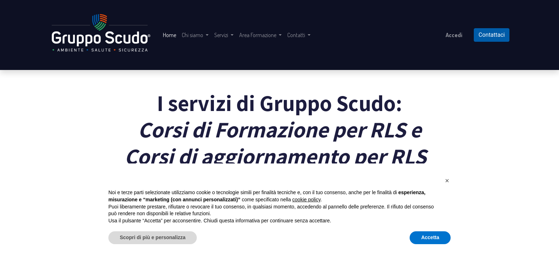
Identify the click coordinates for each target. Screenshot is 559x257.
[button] (447, 180)
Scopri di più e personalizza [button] (152, 237)
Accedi (454, 35)
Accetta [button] (430, 237)
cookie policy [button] (306, 199)
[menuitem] (169, 35)
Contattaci (491, 34)
